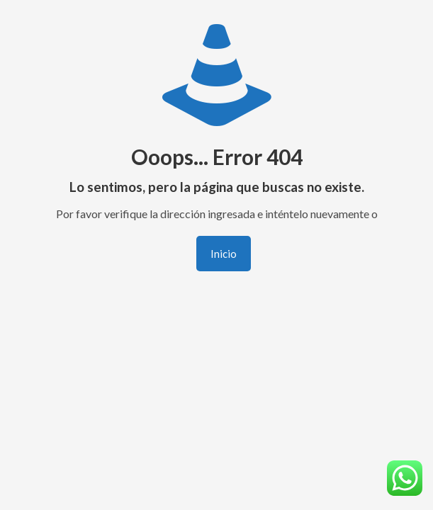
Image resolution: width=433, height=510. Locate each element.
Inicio (223, 253)
